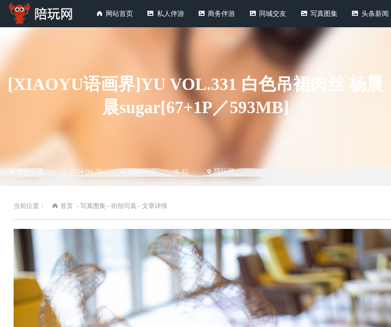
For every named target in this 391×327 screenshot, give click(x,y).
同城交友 (272, 13)
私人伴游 (170, 13)
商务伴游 (221, 13)
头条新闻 (375, 13)
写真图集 (323, 13)
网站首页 (119, 13)
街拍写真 (26, 171)
